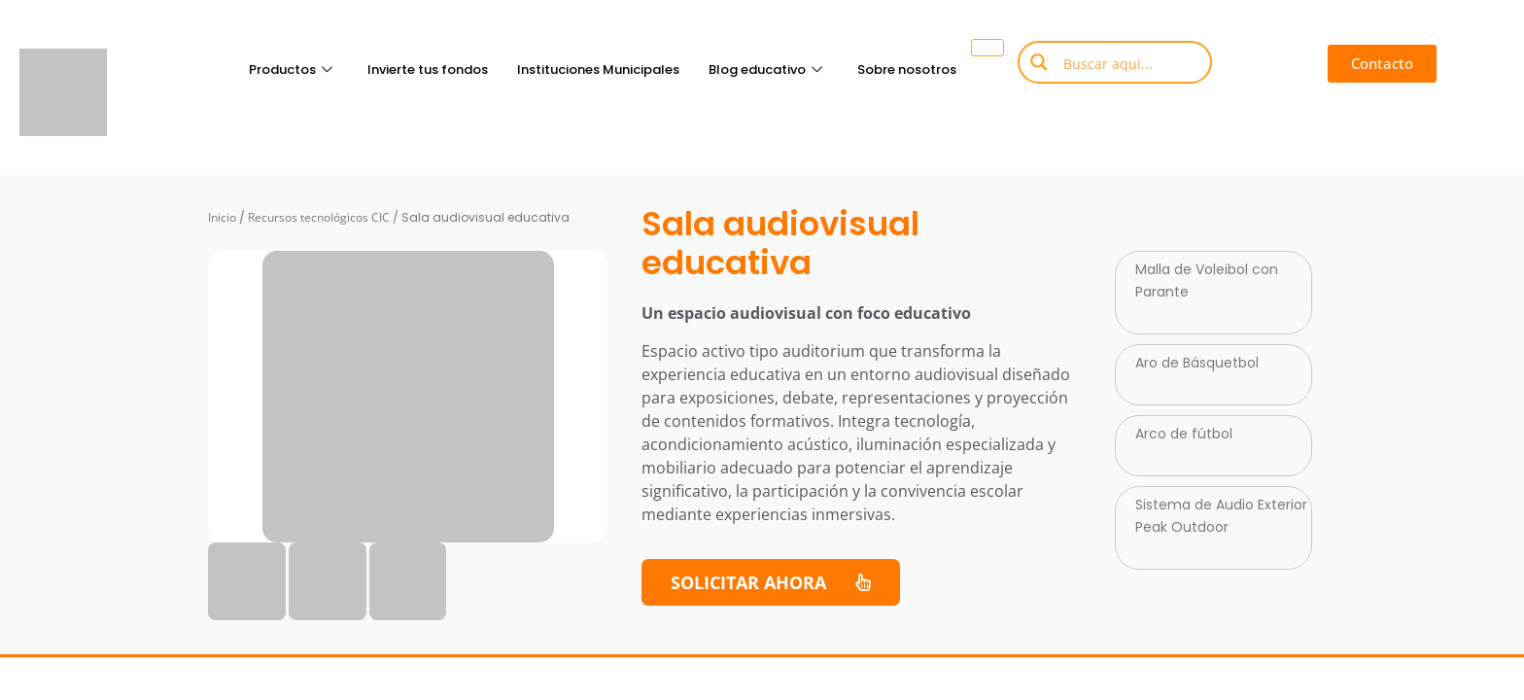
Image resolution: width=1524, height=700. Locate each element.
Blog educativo (765, 69)
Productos (290, 69)
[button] (1382, 64)
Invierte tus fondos (427, 69)
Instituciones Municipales (598, 69)
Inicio (222, 217)
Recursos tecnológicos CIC (319, 217)
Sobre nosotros (906, 69)
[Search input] (1129, 62)
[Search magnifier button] (1039, 62)
